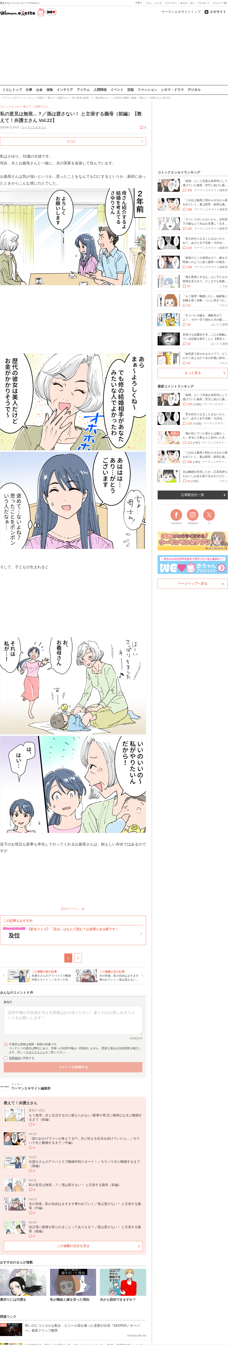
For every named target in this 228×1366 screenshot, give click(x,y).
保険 (49, 90)
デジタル (194, 90)
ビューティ (171, 3)
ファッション (147, 90)
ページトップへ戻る (192, 583)
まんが (183, 3)
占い (192, 3)
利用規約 (14, 1058)
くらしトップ (12, 90)
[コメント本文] (73, 1020)
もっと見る (193, 373)
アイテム (83, 90)
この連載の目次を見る (73, 1246)
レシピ (158, 3)
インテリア (65, 90)
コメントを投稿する (73, 1067)
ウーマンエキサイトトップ (181, 12)
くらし (148, 3)
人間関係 (100, 90)
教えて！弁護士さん (35, 106)
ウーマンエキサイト (34, 127)
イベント (116, 90)
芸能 (130, 90)
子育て (138, 3)
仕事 (29, 90)
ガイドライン (37, 1052)
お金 (39, 90)
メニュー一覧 (220, 3)
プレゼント (204, 3)
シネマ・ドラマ (172, 90)
